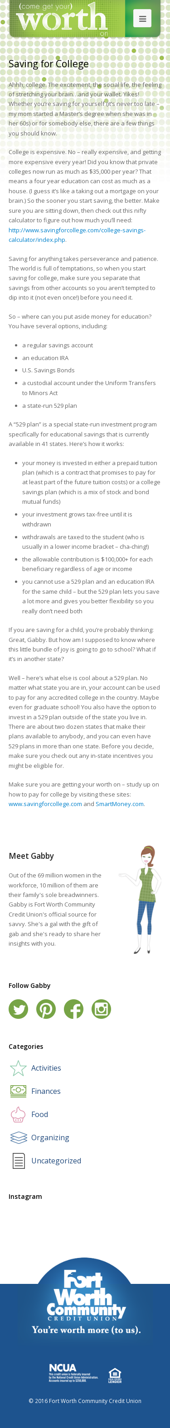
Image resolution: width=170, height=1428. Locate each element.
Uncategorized (56, 1161)
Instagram (101, 1009)
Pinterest (46, 1009)
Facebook (73, 1009)
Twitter (18, 1009)
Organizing (50, 1137)
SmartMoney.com (120, 804)
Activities (46, 1068)
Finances (46, 1091)
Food (39, 1114)
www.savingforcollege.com (45, 804)
